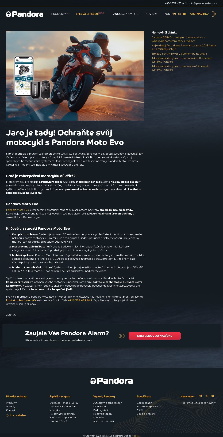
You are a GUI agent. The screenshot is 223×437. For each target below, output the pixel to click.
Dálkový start (100, 410)
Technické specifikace (149, 406)
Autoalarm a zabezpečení (107, 402)
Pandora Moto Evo (17, 210)
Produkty (11, 402)
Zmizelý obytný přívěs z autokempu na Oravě (179, 53)
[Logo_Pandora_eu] (24, 14)
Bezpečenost (144, 402)
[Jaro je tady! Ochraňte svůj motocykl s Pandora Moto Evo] (75, 32)
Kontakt (10, 410)
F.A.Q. (140, 410)
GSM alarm (99, 406)
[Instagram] (207, 396)
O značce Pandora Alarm (64, 402)
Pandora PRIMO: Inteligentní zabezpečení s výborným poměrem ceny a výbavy (178, 39)
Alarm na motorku (103, 421)
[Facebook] (201, 396)
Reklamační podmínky (62, 413)
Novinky (10, 406)
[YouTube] (184, 14)
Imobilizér (99, 417)
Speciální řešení (146, 413)
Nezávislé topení (102, 413)
